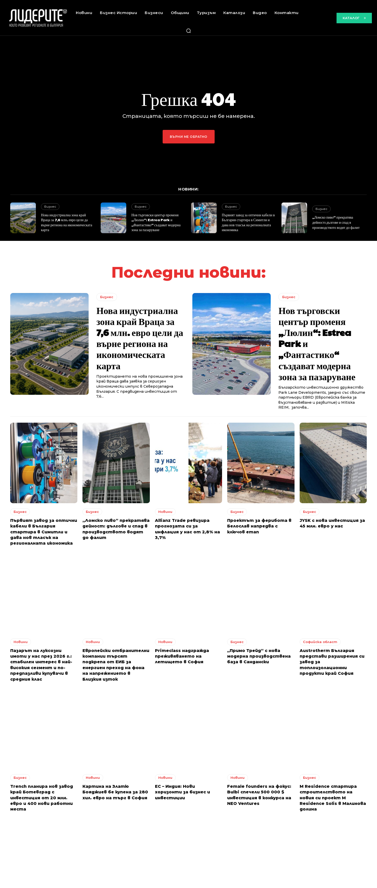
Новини (165, 512)
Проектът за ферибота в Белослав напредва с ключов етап (259, 526)
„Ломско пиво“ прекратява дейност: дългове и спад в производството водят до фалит (336, 222)
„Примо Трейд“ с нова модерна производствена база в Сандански (259, 656)
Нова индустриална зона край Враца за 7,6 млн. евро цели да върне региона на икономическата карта (66, 222)
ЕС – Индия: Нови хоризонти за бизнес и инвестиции (182, 792)
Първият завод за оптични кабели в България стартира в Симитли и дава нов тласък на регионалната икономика (248, 222)
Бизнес (50, 206)
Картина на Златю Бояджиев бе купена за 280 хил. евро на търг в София (115, 792)
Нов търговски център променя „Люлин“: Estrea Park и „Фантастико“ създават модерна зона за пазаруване (156, 222)
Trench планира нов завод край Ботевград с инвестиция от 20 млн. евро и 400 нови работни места (41, 798)
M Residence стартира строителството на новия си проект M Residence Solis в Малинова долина (333, 798)
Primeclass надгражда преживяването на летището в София (182, 656)
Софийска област (320, 642)
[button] (188, 31)
